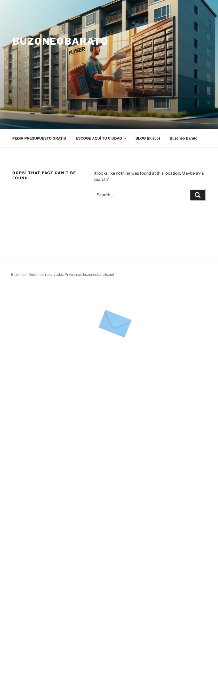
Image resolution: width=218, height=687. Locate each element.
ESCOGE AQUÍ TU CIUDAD (101, 138)
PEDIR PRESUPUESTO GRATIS (39, 138)
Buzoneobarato (60, 41)
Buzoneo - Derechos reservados (37, 274)
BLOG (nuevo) (147, 138)
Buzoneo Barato (183, 138)
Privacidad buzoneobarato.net (89, 274)
